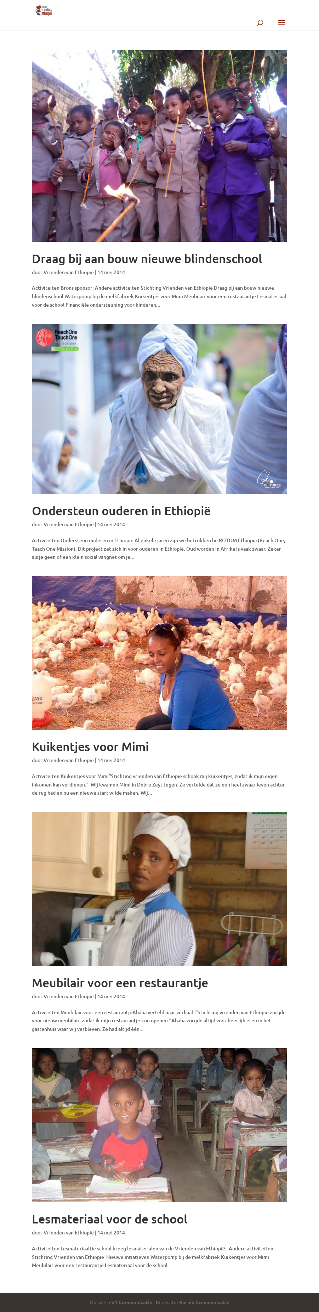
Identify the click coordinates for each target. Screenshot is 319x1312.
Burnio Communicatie (204, 1302)
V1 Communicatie (131, 1302)
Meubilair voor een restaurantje (120, 982)
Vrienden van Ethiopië (69, 272)
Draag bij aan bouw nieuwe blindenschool (147, 258)
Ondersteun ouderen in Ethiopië (121, 510)
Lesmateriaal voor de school (109, 1218)
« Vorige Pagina (49, 1288)
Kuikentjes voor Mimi (90, 746)
